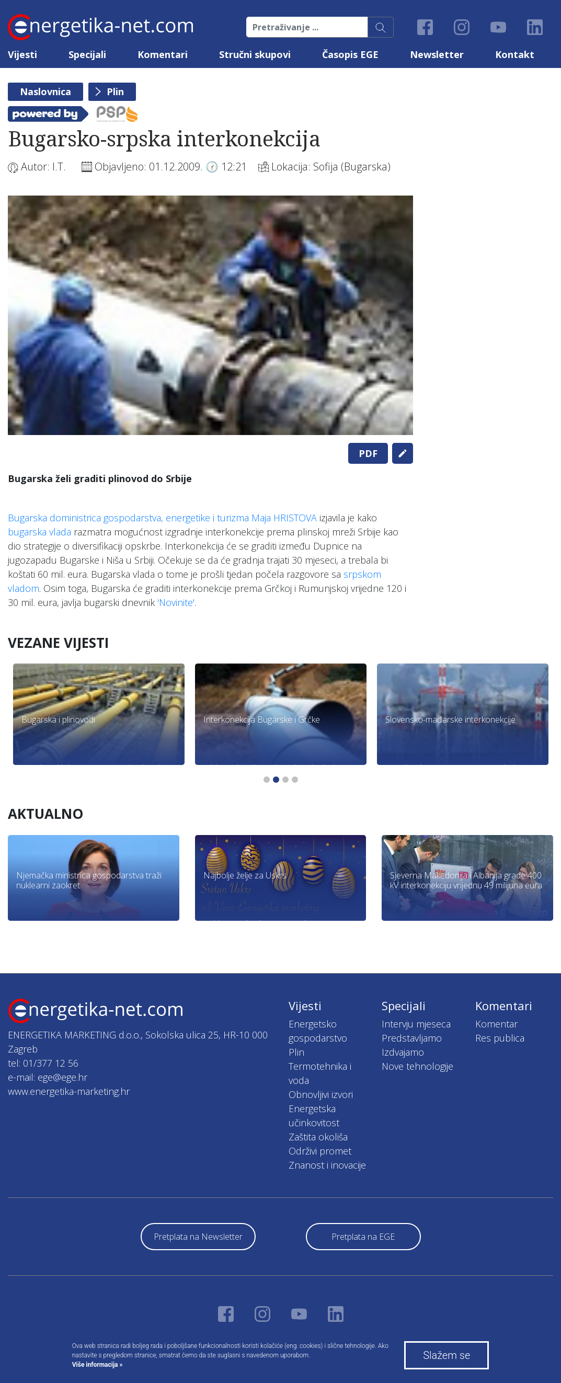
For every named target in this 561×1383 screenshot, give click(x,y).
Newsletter (437, 54)
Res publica (499, 1038)
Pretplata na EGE (363, 1236)
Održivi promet (320, 1151)
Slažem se (446, 1355)
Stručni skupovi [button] (255, 54)
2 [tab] (276, 779)
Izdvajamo (403, 1052)
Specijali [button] (87, 54)
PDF (368, 453)
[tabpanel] (210, 315)
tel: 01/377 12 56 (43, 1063)
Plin (115, 91)
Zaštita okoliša (318, 1136)
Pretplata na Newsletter (198, 1236)
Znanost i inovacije (327, 1165)
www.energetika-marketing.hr (69, 1091)
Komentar (496, 1024)
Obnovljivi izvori (321, 1094)
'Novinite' (175, 602)
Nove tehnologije (417, 1066)
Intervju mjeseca (416, 1024)
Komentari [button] (163, 54)
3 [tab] (285, 779)
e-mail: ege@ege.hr (47, 1077)
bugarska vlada (39, 531)
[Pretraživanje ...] (307, 27)
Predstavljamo (412, 1038)
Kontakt (514, 54)
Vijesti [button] (22, 54)
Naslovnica (45, 91)
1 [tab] (267, 779)
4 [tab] (295, 779)
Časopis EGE (350, 54)
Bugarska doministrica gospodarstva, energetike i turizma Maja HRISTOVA (162, 517)
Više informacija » (97, 1364)
